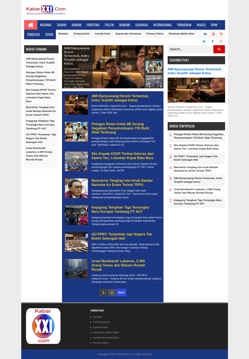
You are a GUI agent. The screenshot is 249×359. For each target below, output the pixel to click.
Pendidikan (184, 25)
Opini (214, 25)
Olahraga (141, 25)
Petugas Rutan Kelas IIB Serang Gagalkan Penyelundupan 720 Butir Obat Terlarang (41, 78)
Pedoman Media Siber (182, 33)
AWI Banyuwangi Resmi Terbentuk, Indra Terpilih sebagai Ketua (40, 62)
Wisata (201, 25)
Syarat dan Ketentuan (128, 33)
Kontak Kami (102, 33)
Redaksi (63, 33)
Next (121, 292)
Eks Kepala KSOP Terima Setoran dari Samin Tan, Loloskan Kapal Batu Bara (41, 95)
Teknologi (33, 34)
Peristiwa (93, 25)
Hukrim (76, 25)
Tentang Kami (81, 33)
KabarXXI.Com (124, 354)
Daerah (61, 25)
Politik (109, 25)
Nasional (46, 25)
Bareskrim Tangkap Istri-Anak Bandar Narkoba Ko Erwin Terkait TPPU (41, 111)
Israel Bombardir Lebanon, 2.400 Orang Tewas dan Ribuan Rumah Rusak (39, 154)
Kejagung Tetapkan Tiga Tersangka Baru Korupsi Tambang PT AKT (40, 124)
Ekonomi (124, 25)
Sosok (49, 34)
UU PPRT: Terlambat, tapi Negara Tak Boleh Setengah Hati (41, 138)
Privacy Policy (155, 33)
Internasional (162, 25)
